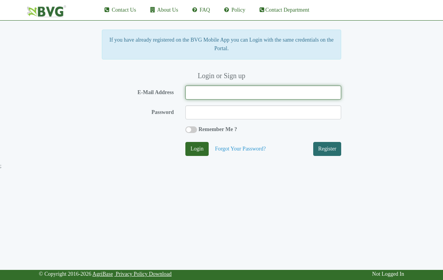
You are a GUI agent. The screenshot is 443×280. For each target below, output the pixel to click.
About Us (163, 10)
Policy (234, 10)
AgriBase (102, 274)
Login (196, 149)
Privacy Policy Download (142, 274)
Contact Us (119, 10)
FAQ (200, 10)
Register (327, 149)
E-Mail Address (156, 92)
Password (163, 112)
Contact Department (283, 10)
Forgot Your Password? (240, 149)
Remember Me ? (218, 129)
